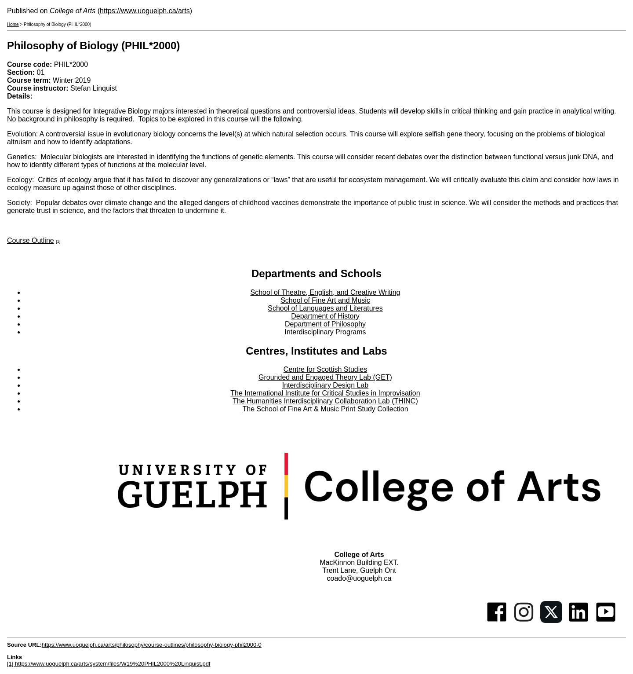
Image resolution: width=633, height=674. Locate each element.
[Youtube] (606, 620)
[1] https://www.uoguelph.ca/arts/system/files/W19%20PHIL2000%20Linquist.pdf (108, 663)
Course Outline (30, 240)
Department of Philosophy (325, 324)
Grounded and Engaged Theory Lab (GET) (325, 377)
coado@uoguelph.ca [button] (359, 578)
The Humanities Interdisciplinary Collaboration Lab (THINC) (325, 401)
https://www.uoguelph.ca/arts (145, 11)
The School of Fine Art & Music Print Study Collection (325, 409)
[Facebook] (497, 620)
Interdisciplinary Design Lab (325, 385)
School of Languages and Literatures (325, 308)
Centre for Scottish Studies (325, 369)
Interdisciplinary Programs (325, 332)
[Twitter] (551, 620)
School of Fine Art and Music (325, 300)
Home (13, 24)
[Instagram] (524, 620)
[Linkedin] (578, 620)
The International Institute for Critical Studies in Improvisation (325, 393)
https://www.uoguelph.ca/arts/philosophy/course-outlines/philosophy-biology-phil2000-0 (152, 644)
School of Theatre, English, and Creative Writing (325, 292)
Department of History (325, 316)
